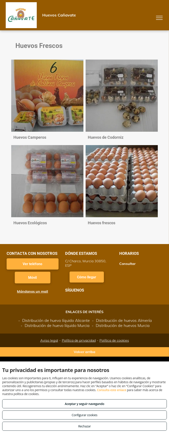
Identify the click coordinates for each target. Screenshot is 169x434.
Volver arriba (84, 352)
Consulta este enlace (111, 390)
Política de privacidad (79, 340)
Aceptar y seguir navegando (84, 404)
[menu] (159, 18)
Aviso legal (49, 340)
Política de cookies (114, 340)
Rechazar (84, 426)
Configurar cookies (84, 415)
